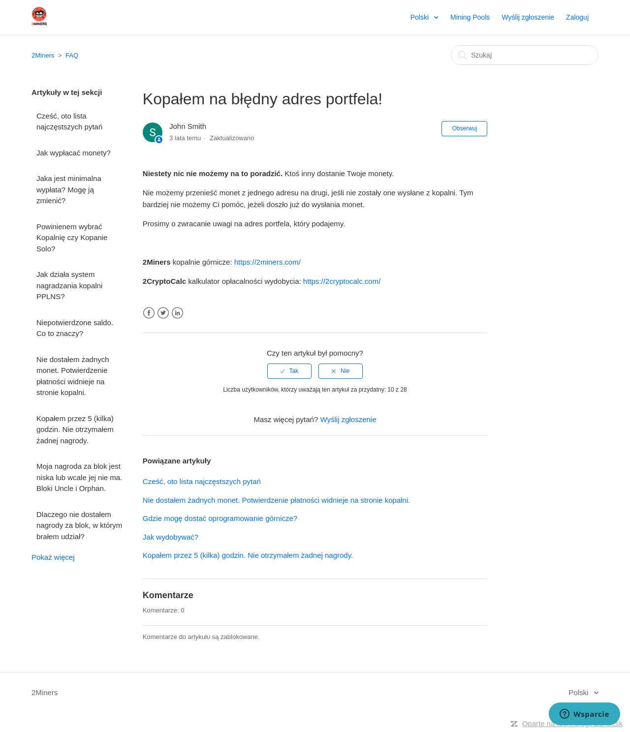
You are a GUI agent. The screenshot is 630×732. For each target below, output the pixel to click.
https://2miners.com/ (267, 262)
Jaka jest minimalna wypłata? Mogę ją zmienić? (68, 189)
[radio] (289, 371)
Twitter (163, 313)
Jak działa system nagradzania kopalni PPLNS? (69, 285)
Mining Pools (470, 17)
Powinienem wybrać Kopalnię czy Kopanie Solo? (71, 237)
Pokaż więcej (53, 557)
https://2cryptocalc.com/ (342, 281)
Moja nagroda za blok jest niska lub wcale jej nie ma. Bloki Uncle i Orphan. (79, 477)
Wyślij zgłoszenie (528, 17)
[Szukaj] (524, 55)
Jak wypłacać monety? (73, 153)
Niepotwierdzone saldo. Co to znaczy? (74, 328)
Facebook (149, 313)
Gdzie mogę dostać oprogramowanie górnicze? (220, 518)
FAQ (71, 55)
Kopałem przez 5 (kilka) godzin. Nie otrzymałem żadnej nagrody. (75, 429)
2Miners (43, 55)
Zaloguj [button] (577, 17)
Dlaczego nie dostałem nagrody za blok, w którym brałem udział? (79, 525)
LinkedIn (177, 313)
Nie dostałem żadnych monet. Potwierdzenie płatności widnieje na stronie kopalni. (72, 376)
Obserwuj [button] (464, 128)
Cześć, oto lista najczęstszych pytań (69, 121)
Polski (420, 17)
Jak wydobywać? (170, 537)
